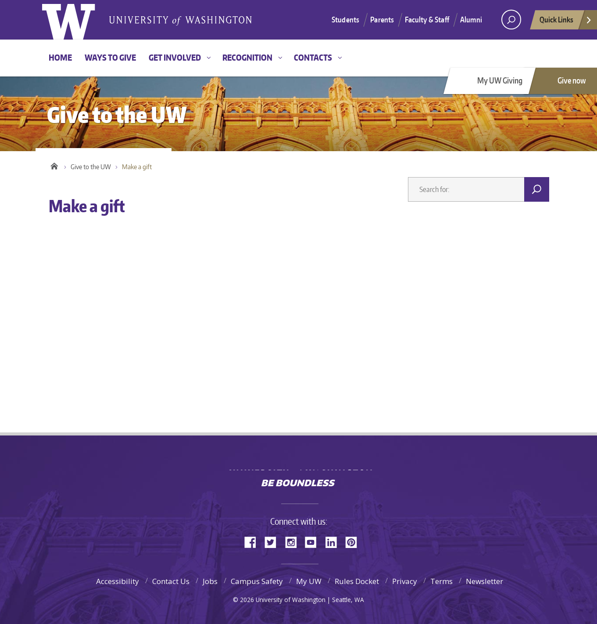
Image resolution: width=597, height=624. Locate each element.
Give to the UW (91, 167)
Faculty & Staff (427, 19)
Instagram (294, 541)
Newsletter (484, 581)
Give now (572, 80)
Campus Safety (257, 581)
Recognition (247, 57)
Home (60, 57)
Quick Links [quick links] (566, 22)
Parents (382, 19)
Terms (441, 581)
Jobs (210, 581)
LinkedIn (334, 541)
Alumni (471, 19)
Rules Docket (357, 581)
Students (345, 19)
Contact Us (170, 581)
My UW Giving (499, 80)
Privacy (404, 581)
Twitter (274, 541)
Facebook (253, 541)
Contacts (313, 57)
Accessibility (117, 581)
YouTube (314, 541)
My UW (309, 581)
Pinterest (354, 541)
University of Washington (298, 463)
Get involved (175, 57)
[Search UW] (511, 19)
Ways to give (110, 57)
